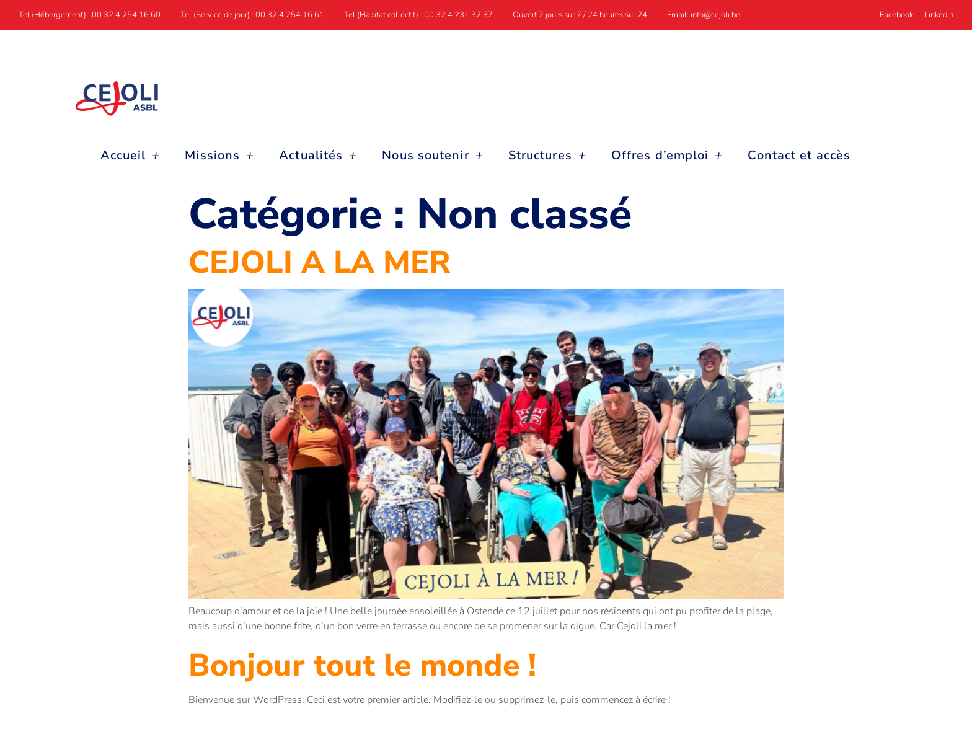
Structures (547, 155)
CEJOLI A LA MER (319, 262)
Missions (219, 155)
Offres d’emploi (667, 155)
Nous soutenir (432, 155)
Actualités (318, 155)
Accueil (130, 155)
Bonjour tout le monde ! (362, 665)
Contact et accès (799, 155)
